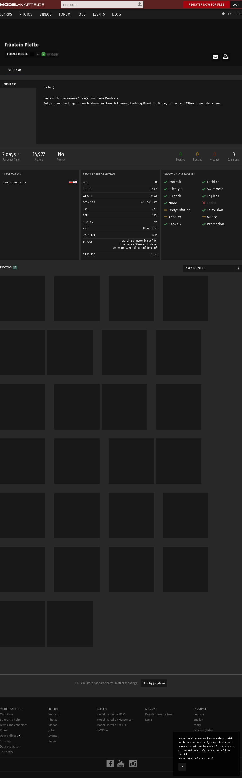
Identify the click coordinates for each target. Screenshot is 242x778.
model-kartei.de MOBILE (112, 726)
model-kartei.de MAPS (111, 715)
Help (236, 14)
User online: (10, 737)
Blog (123, 14)
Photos (33, 14)
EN (227, 14)
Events (106, 14)
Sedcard (13, 68)
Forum (72, 14)
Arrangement (194, 273)
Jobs (89, 14)
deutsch (199, 715)
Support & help (10, 721)
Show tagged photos (154, 671)
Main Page (6, 715)
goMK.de (102, 731)
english (198, 721)
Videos (53, 14)
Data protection (10, 747)
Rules (3, 731)
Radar (52, 742)
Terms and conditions (14, 726)
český (197, 726)
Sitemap (5, 742)
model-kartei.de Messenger (115, 721)
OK (182, 766)
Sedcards (54, 715)
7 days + (13, 158)
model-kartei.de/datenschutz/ (195, 758)
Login (236, 4)
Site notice (7, 753)
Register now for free (206, 4)
